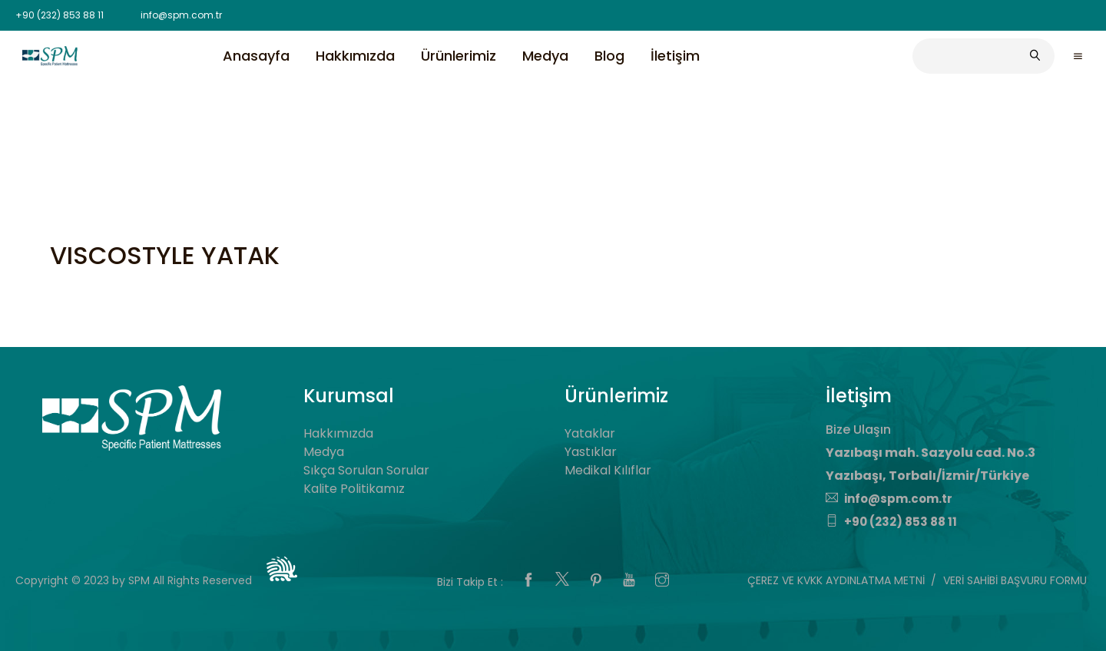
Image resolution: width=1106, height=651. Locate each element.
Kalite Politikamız (354, 488)
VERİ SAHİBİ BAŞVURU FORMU (1015, 580)
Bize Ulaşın (858, 429)
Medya (545, 55)
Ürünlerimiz (458, 55)
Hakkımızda (355, 55)
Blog (609, 55)
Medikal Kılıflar (608, 470)
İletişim (675, 55)
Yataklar (590, 433)
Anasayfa (256, 55)
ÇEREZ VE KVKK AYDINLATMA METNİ (836, 580)
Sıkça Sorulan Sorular (366, 470)
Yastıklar (591, 452)
